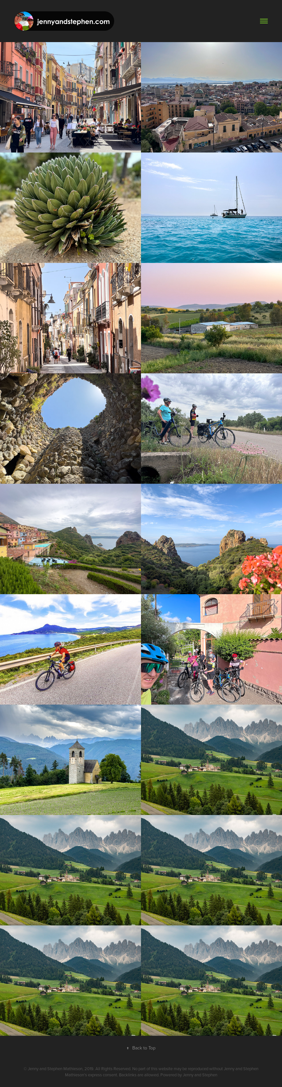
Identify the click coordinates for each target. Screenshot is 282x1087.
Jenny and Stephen (200, 1075)
